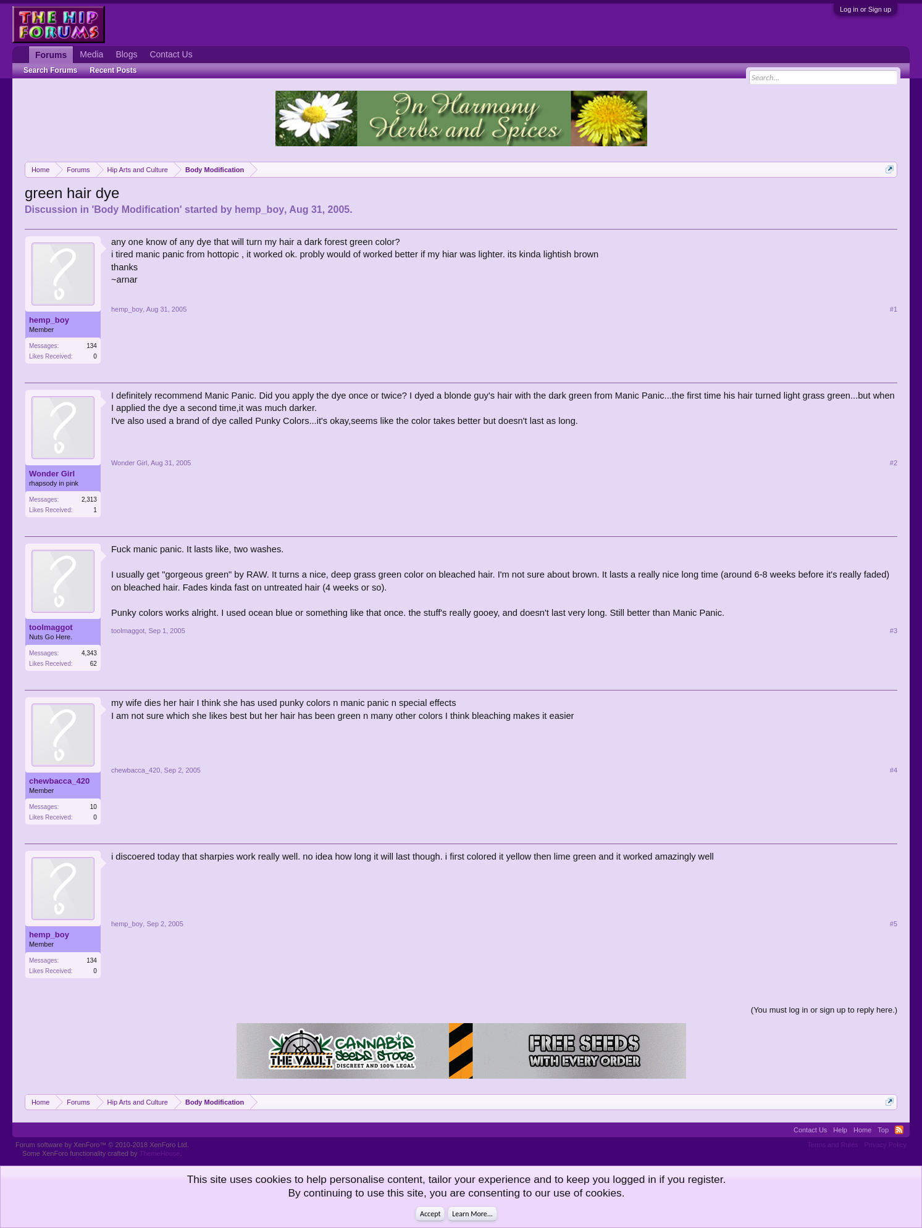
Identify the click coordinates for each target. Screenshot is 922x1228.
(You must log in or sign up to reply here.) (824, 1009)
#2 (893, 463)
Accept (430, 1213)
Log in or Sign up (865, 9)
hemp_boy (259, 209)
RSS (899, 1130)
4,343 (89, 653)
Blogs (126, 54)
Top (883, 1130)
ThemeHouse (159, 1153)
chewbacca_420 (59, 781)
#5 (893, 923)
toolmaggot (51, 627)
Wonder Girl (52, 473)
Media (91, 54)
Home (862, 1130)
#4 (893, 770)
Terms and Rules (832, 1144)
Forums (51, 55)
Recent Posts (113, 70)
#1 (893, 309)
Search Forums (50, 70)
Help (840, 1130)
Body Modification (137, 209)
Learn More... (472, 1213)
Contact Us (170, 54)
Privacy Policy (886, 1144)
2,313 (89, 499)
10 (93, 806)
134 (91, 345)
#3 (893, 630)
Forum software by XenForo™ (102, 1144)
